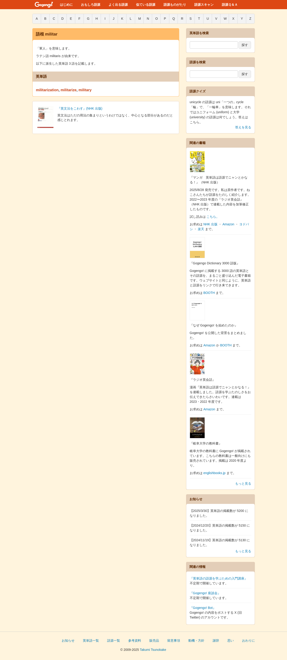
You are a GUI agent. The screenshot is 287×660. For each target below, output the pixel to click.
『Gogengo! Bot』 (203, 608)
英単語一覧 (91, 640)
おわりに (248, 640)
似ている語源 (145, 4)
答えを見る (243, 127)
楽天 (201, 229)
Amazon (228, 224)
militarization (47, 90)
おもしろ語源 (90, 4)
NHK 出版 (210, 224)
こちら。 (212, 216)
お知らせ (68, 640)
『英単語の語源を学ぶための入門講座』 (219, 578)
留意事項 (173, 640)
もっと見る (243, 483)
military (85, 90)
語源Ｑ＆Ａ (230, 4)
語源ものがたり (175, 4)
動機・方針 (196, 640)
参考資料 (134, 640)
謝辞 (216, 640)
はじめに (66, 4)
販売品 (154, 640)
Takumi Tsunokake (153, 650)
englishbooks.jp (214, 473)
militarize (68, 90)
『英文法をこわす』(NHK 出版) (80, 108)
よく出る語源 (118, 4)
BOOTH (209, 293)
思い (230, 640)
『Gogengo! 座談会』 (205, 593)
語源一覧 (113, 640)
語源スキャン (204, 4)
